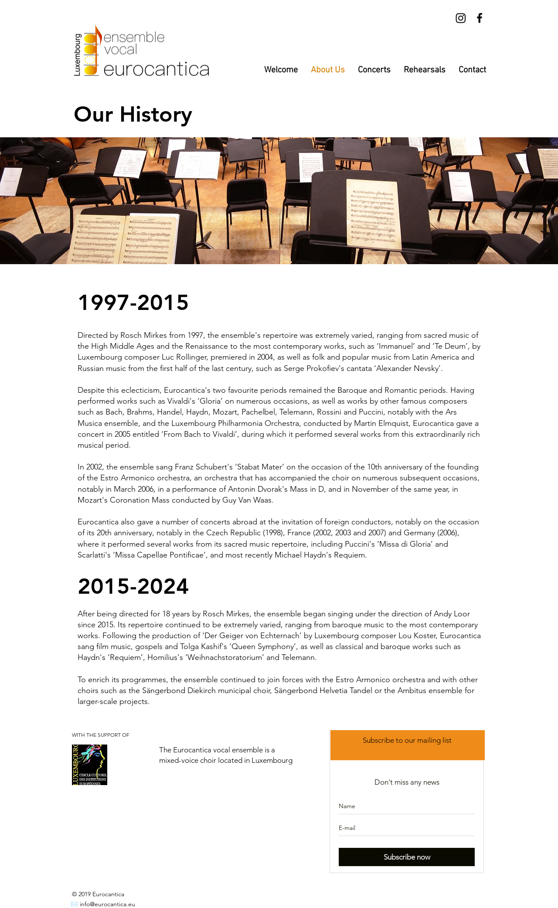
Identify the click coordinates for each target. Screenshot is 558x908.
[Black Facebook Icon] (479, 17)
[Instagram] (460, 17)
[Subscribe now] (407, 857)
